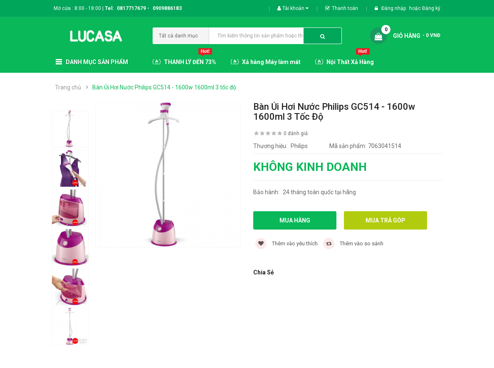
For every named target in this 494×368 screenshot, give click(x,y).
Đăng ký (431, 8)
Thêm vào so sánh (353, 243)
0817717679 (131, 8)
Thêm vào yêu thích (286, 243)
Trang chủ (68, 87)
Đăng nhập (394, 8)
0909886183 (167, 8)
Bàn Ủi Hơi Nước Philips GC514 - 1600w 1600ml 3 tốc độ (164, 87)
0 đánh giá (296, 133)
